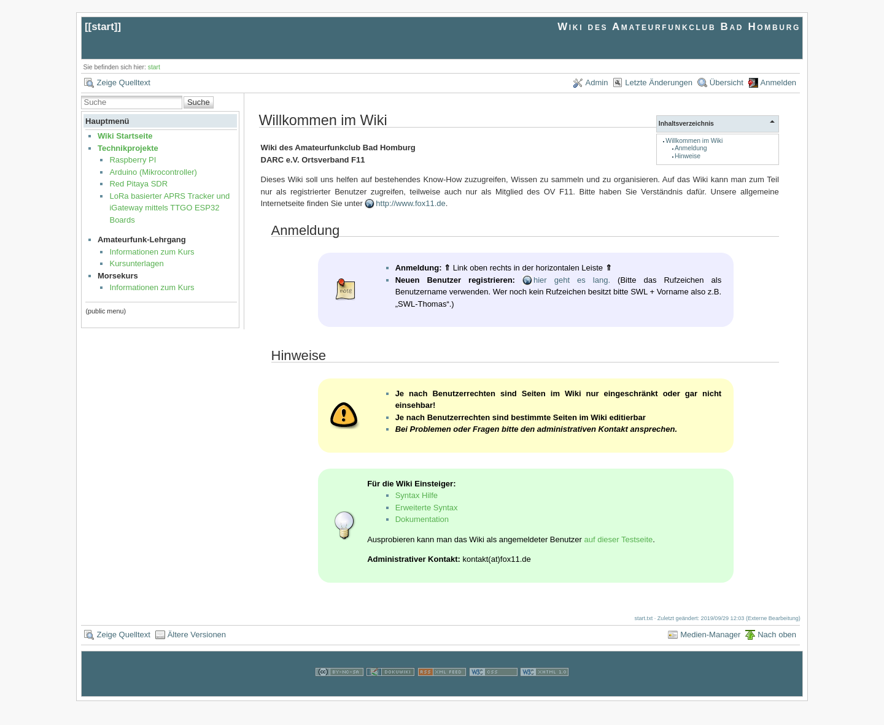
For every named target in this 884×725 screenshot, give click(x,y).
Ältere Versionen (197, 634)
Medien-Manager (710, 634)
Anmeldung (691, 148)
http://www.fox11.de (410, 203)
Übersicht (726, 82)
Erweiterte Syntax (426, 507)
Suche (198, 102)
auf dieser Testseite (618, 539)
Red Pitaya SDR (138, 183)
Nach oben (777, 634)
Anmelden (779, 82)
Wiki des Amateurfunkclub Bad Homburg (679, 27)
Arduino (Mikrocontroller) (152, 172)
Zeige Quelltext (123, 82)
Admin (597, 82)
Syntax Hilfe (416, 495)
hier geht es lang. (571, 280)
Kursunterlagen (136, 263)
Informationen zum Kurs (151, 251)
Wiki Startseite (125, 135)
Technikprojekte (128, 148)
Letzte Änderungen (658, 82)
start (102, 27)
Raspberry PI (132, 159)
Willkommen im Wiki (694, 140)
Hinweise (687, 156)
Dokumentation (422, 519)
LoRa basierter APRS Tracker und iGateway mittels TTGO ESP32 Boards (169, 207)
